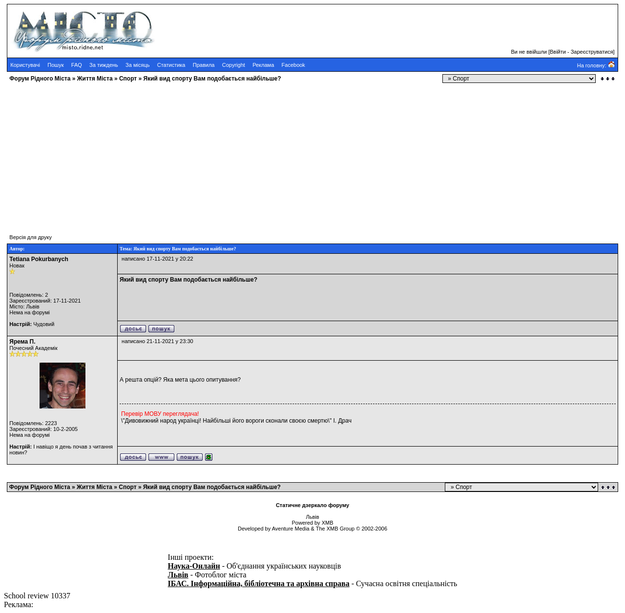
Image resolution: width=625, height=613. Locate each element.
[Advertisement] (297, 153)
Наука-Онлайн (194, 566)
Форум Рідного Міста (39, 78)
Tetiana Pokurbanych (38, 259)
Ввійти (558, 52)
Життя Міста (95, 78)
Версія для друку (30, 237)
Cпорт (128, 78)
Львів (178, 575)
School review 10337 (37, 596)
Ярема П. (22, 341)
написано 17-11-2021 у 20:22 (157, 259)
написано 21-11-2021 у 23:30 (157, 341)
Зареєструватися (592, 52)
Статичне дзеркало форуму (312, 505)
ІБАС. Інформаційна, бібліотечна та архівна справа (259, 583)
